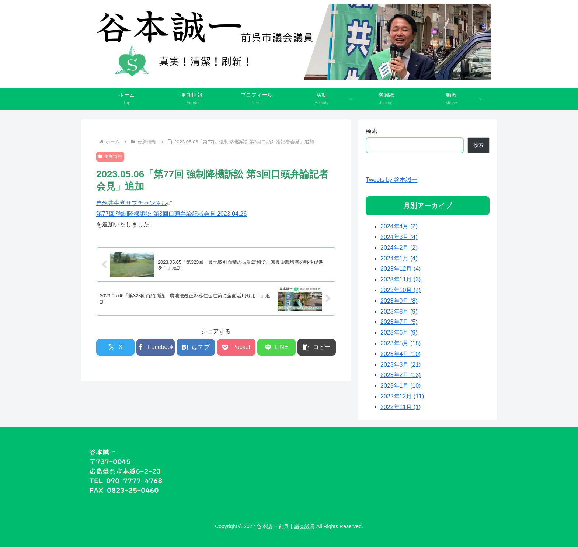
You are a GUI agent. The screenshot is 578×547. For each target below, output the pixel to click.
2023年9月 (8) (399, 301)
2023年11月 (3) (400, 279)
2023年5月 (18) (400, 343)
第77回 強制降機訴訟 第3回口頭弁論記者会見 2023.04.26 (171, 214)
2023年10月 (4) (400, 290)
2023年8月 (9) (399, 311)
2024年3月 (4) (399, 237)
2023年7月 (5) (399, 322)
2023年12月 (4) (400, 269)
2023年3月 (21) (400, 364)
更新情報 (110, 156)
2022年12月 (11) (402, 396)
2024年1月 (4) (399, 258)
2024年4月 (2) (399, 226)
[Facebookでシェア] (155, 347)
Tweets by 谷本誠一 (391, 180)
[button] (316, 347)
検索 (371, 131)
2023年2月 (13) (400, 375)
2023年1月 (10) (400, 385)
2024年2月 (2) (399, 248)
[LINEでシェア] (276, 347)
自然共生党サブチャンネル (131, 203)
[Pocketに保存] (236, 347)
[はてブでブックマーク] (196, 347)
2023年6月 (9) (399, 332)
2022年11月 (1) (400, 407)
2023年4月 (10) (400, 354)
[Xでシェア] (115, 347)
